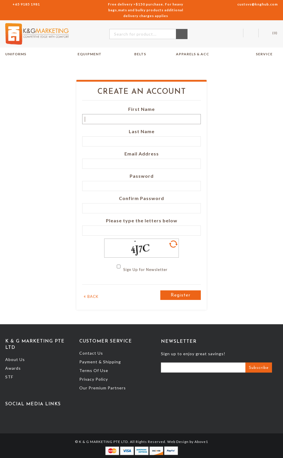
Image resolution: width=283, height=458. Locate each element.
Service (267, 54)
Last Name (142, 131)
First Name (141, 109)
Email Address (141, 153)
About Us (15, 359)
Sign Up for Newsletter (145, 269)
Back (91, 296)
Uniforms (18, 54)
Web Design (178, 441)
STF (9, 376)
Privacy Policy (93, 379)
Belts (140, 54)
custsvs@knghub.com (257, 4)
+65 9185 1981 (26, 4)
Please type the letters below (141, 220)
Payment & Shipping (100, 361)
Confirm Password (141, 198)
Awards (13, 368)
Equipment (92, 54)
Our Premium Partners (102, 387)
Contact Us (91, 353)
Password (142, 176)
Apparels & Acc (192, 54)
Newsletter (178, 341)
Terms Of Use (93, 370)
